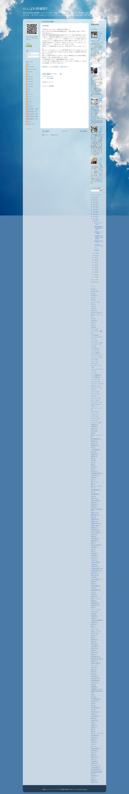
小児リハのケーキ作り (98, 223)
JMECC (93, 310)
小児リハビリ (94, 609)
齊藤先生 (93, 782)
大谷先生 (93, 682)
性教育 (93, 650)
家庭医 (93, 456)
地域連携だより (95, 689)
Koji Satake (31, 66)
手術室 (93, 594)
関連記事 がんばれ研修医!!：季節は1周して (55, 67)
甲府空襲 (93, 547)
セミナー (93, 361)
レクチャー (94, 418)
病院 (92, 729)
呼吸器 (93, 536)
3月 (95, 272)
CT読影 (93, 295)
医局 (92, 433)
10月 (95, 255)
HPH (92, 304)
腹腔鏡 (93, 740)
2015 (94, 211)
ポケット (93, 400)
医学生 (93, 429)
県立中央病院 (94, 532)
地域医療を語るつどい (98, 241)
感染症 (93, 477)
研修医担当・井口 (33, 119)
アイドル (93, 329)
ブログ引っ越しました (100, 101)
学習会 (93, 471)
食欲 (92, 626)
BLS (92, 289)
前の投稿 (83, 131)
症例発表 (93, 616)
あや (29, 89)
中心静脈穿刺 (94, 699)
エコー (93, 340)
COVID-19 (93, 291)
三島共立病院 (94, 562)
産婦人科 (93, 575)
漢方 (92, 479)
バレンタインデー (96, 383)
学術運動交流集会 (96, 473)
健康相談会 (94, 515)
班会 (92, 722)
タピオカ (93, 363)
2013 (94, 216)
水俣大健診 (94, 646)
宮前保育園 (94, 494)
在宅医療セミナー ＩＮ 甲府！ (98, 246)
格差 (92, 465)
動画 (92, 705)
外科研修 (96, 250)
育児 (92, 447)
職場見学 (93, 622)
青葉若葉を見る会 (96, 659)
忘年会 (93, 753)
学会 (92, 469)
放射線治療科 (94, 748)
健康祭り (93, 513)
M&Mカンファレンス (97, 315)
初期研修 (93, 605)
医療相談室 (94, 445)
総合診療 (93, 676)
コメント (30, 56)
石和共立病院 (94, 663)
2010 (94, 282)
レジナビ (93, 420)
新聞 (92, 637)
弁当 (92, 744)
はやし (30, 99)
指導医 (93, 581)
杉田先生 (93, 648)
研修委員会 (94, 519)
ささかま (30, 94)
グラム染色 (94, 348)
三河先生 (93, 560)
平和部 (93, 742)
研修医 (93, 521)
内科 (92, 710)
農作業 (93, 718)
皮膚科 (93, 727)
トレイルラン (94, 381)
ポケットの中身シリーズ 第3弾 (100, 161)
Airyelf (71, 789)
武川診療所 (94, 735)
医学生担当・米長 (33, 114)
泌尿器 (93, 725)
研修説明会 (94, 530)
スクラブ (93, 359)
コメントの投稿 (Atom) (51, 135)
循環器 (93, 601)
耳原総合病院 (94, 586)
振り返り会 (94, 633)
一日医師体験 (94, 449)
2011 (94, 279)
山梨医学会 (94, 566)
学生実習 (93, 475)
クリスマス (94, 350)
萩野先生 (93, 720)
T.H (29, 74)
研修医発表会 (94, 523)
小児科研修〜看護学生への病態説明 (98, 237)
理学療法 (93, 763)
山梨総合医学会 (95, 571)
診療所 (93, 641)
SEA (92, 325)
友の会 (93, 759)
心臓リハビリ (94, 631)
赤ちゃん (93, 665)
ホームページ (94, 398)
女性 (92, 607)
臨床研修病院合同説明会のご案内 (98, 228)
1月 (95, 277)
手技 (92, 592)
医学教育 (93, 426)
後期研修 (93, 540)
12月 (95, 221)
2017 (94, 207)
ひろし (30, 104)
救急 (92, 496)
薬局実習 (93, 757)
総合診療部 (94, 678)
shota (29, 121)
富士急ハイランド (96, 733)
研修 (92, 517)
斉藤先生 (93, 661)
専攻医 (93, 672)
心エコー (93, 629)
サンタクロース (95, 355)
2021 (94, 197)
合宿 (92, 549)
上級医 (93, 618)
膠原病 (93, 780)
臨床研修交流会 (95, 770)
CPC (92, 293)
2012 (94, 219)
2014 (94, 214)
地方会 (93, 697)
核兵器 (93, 467)
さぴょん (30, 96)
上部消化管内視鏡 (96, 620)
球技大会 (93, 498)
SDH (92, 322)
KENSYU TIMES (95, 312)
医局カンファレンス (96, 435)
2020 (94, 200)
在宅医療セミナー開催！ (98, 232)
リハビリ (93, 416)
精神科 (93, 654)
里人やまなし (94, 765)
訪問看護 (93, 750)
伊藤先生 (93, 424)
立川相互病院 (94, 768)
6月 (95, 265)
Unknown (30, 76)
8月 (95, 260)
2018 (94, 204)
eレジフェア (94, 302)
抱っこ (93, 746)
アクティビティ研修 (96, 331)
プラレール (94, 391)
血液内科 (93, 505)
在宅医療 (93, 555)
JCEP (92, 308)
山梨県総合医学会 (96, 568)
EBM (92, 299)
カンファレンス (95, 343)
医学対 (93, 431)
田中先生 (93, 701)
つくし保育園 (94, 375)
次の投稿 (45, 131)
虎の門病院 (94, 538)
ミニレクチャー (95, 402)
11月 (95, 253)
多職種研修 (94, 680)
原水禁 (93, 534)
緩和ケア (93, 482)
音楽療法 (93, 454)
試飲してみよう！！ (100, 69)
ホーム (64, 131)
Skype (92, 327)
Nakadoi (30, 71)
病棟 (92, 731)
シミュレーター (95, 357)
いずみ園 (93, 335)
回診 (92, 458)
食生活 (93, 624)
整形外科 (93, 652)
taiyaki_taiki (31, 124)
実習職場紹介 (94, 590)
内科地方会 (94, 712)
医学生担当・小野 (33, 109)
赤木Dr (93, 667)
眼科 (92, 484)
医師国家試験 (94, 439)
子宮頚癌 (93, 577)
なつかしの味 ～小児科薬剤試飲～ (100, 130)
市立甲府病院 (94, 579)
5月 (95, 267)
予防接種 (93, 761)
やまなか (30, 106)
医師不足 (93, 443)
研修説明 (93, 528)
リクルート (94, 414)
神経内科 (93, 639)
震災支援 (93, 644)
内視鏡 (93, 714)
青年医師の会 (94, 656)
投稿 (29, 53)
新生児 (93, 635)
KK (28, 64)
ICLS (92, 306)
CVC (92, 297)
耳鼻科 (93, 588)
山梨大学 (93, 573)
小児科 (93, 611)
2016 (94, 209)
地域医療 (93, 687)
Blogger (85, 789)
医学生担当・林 (32, 111)
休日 (92, 492)
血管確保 (93, 507)
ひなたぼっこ (94, 386)
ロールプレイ (94, 422)
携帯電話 (93, 502)
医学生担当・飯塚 (33, 116)
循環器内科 (94, 603)
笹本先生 (93, 558)
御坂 (92, 543)
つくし (93, 373)
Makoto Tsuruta (32, 69)
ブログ (93, 396)
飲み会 (93, 452)
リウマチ (93, 411)
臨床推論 (93, 775)
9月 (95, 258)
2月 (95, 274)
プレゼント (94, 393)
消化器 (93, 614)
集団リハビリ (94, 598)
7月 (95, 262)
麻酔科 (52, 78)
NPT (92, 318)
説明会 (93, 669)
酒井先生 (93, 596)
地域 (92, 684)
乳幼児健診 (94, 716)
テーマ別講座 (94, 377)
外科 (48, 78)
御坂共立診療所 (95, 545)
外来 (92, 462)
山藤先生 (93, 564)
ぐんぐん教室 (94, 353)
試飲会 (93, 583)
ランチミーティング (96, 408)
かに (29, 91)
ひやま (30, 101)
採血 (92, 551)
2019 (94, 202)
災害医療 (93, 553)
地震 (92, 695)
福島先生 (93, 737)
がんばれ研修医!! (35, 8)
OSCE (92, 320)
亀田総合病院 (94, 490)
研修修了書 (94, 525)
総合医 (93, 674)
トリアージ (94, 379)
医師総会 (93, 441)
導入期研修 (94, 707)
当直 (92, 703)
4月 (95, 269)
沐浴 (92, 778)
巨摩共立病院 (94, 500)
